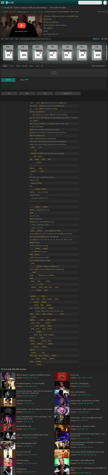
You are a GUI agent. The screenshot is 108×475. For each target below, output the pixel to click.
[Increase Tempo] (16, 39)
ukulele (18, 66)
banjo (31, 66)
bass (37, 66)
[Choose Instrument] (42, 65)
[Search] (100, 2)
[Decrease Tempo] (2, 39)
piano (11, 66)
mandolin (24, 66)
